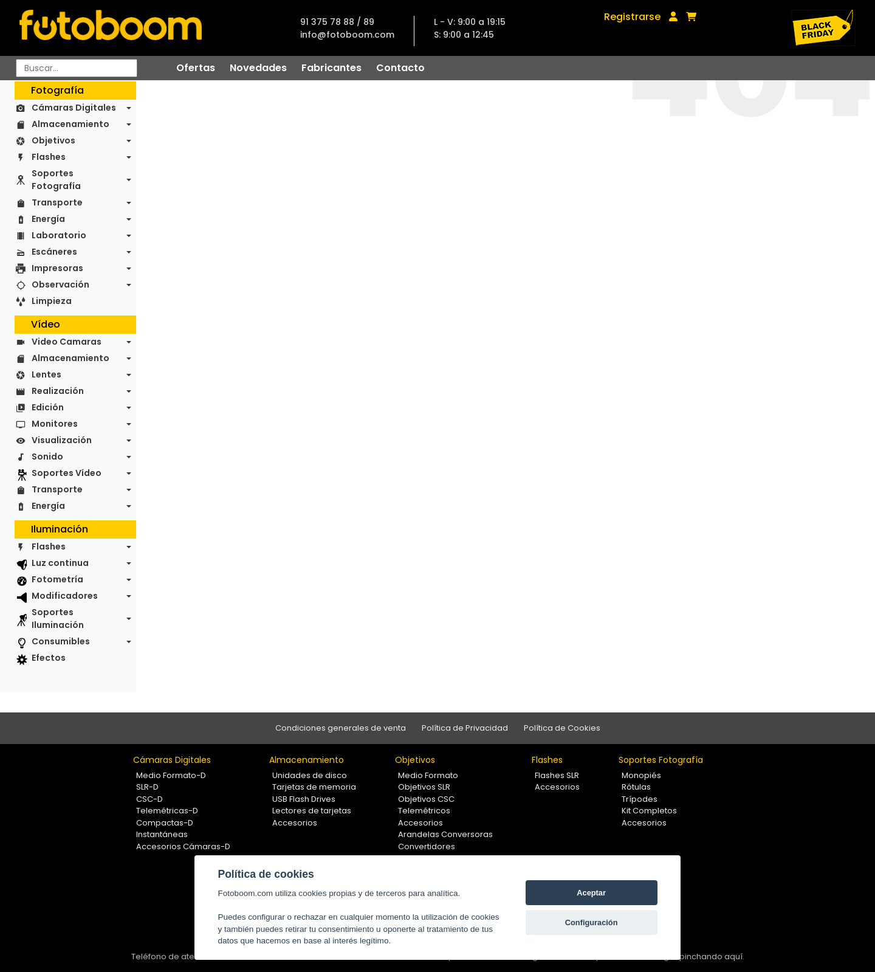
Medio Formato (428, 775)
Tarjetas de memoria (314, 787)
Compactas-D (164, 823)
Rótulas (636, 787)
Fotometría (57, 579)
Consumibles (61, 641)
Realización (58, 391)
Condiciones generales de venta (340, 728)
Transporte (57, 202)
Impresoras (57, 268)
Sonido (47, 456)
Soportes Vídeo (66, 473)
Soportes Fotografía (56, 179)
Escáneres (54, 252)
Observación (60, 284)
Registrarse (632, 17)
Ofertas (195, 68)
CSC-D (149, 799)
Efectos (49, 658)
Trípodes (639, 799)
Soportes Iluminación (58, 618)
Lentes (46, 374)
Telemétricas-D (167, 810)
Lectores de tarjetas (311, 810)
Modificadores (65, 596)
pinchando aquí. (711, 956)
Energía (48, 219)
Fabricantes (331, 68)
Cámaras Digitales (74, 108)
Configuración (591, 922)
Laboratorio (59, 235)
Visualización (62, 440)
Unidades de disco (309, 775)
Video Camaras (66, 342)
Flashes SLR (557, 775)
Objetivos (53, 140)
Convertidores (426, 846)
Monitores (55, 424)
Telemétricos (424, 810)
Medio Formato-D (171, 775)
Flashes (49, 157)
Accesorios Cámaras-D (183, 846)
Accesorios (294, 823)
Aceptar (591, 892)
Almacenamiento (70, 124)
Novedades (258, 68)
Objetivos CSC (426, 799)
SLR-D (147, 787)
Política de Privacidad (465, 728)
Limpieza (52, 301)
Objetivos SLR (424, 787)
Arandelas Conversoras (445, 834)
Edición (48, 407)
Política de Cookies (562, 728)
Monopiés (641, 775)
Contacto (400, 68)
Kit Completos (649, 810)
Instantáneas (162, 834)
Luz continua (60, 563)
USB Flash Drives (303, 799)
